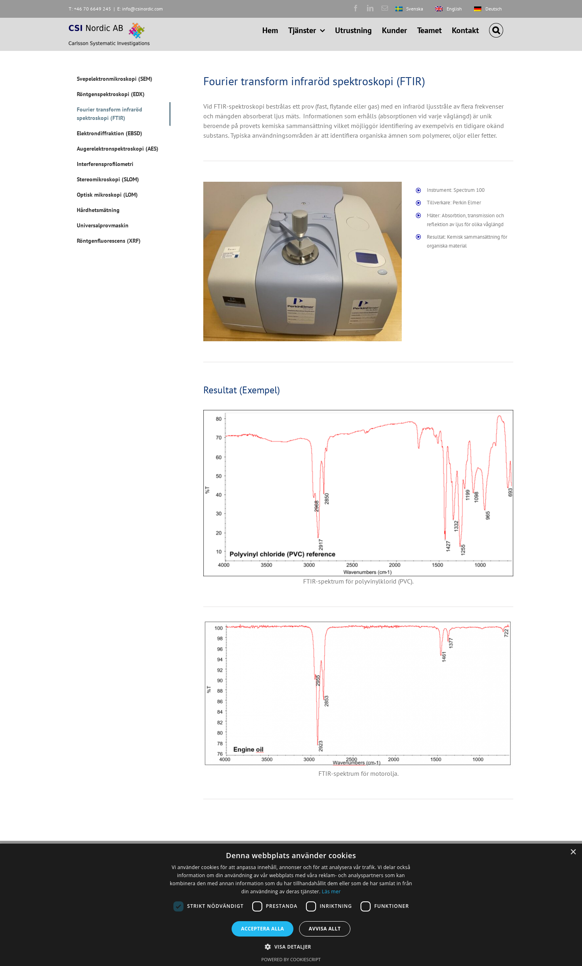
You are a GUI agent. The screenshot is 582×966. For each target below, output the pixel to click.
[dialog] (291, 905)
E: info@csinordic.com (140, 9)
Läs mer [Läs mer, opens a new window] (331, 891)
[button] (496, 30)
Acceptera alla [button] (262, 928)
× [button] (573, 852)
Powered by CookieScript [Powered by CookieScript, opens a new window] (291, 959)
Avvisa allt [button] (325, 928)
